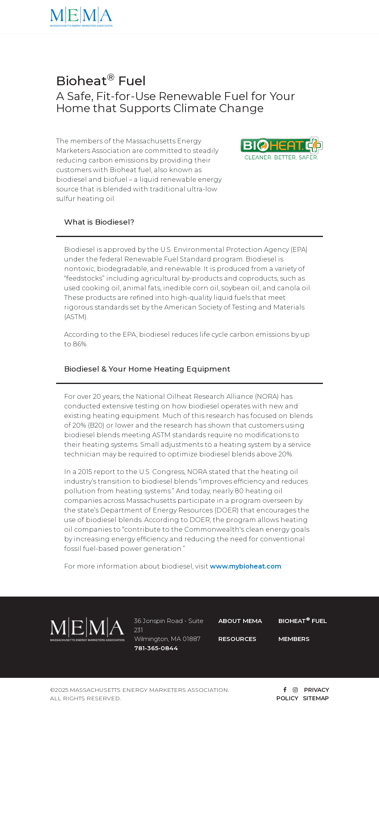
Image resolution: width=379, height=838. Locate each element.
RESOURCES (237, 639)
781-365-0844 (156, 648)
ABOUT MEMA (240, 621)
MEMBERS (294, 639)
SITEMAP (316, 698)
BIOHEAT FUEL (302, 621)
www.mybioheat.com (245, 566)
